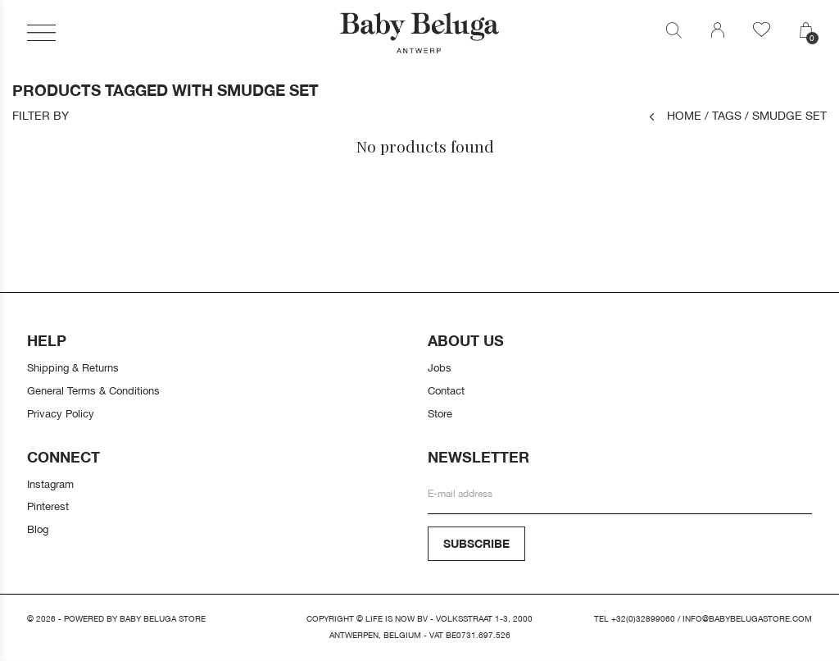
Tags (723, 115)
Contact (446, 390)
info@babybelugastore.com (747, 618)
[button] (41, 33)
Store (440, 413)
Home (675, 115)
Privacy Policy (60, 413)
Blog (37, 529)
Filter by (40, 115)
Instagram (50, 483)
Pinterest (48, 506)
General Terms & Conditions (93, 390)
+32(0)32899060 (643, 618)
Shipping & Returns (73, 367)
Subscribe (476, 543)
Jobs (439, 367)
